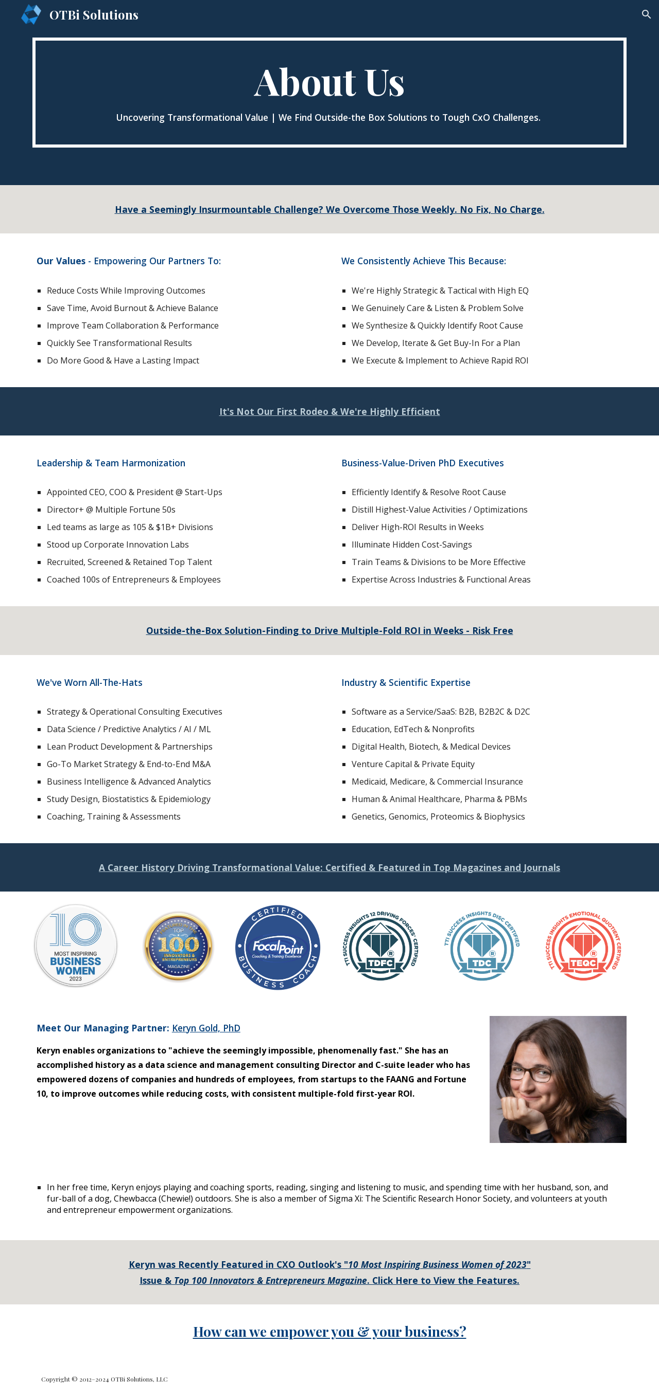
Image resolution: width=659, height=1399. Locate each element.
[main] (329, 93)
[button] (646, 14)
